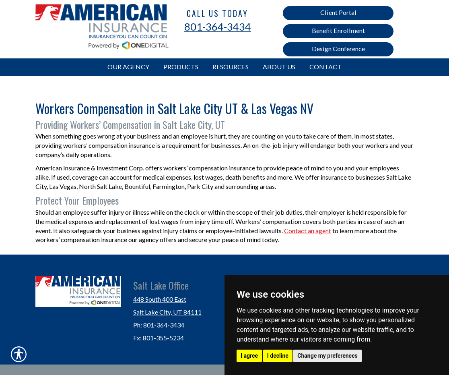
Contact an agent (307, 230)
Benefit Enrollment (338, 30)
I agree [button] (249, 355)
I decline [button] (277, 355)
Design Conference (338, 48)
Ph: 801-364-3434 (158, 325)
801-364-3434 (217, 27)
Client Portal (338, 12)
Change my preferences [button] (327, 355)
